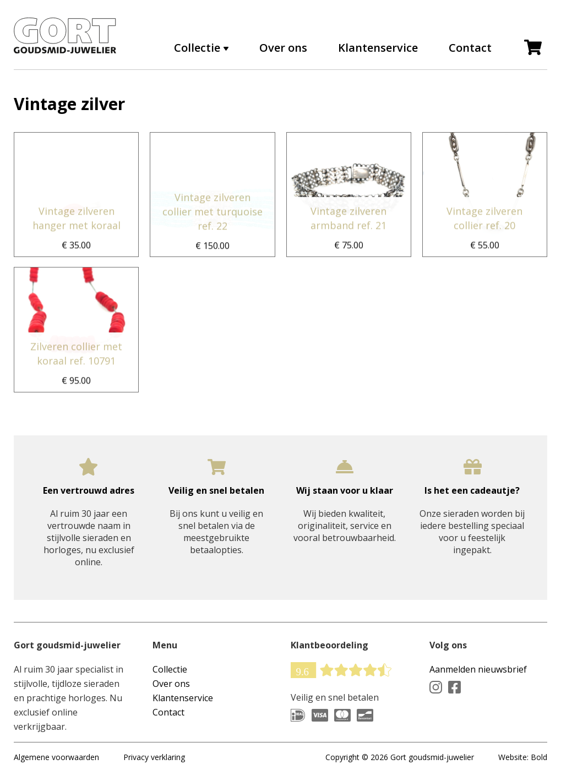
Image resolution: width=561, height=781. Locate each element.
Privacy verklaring (154, 757)
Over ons (283, 48)
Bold (539, 757)
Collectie (197, 48)
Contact (470, 48)
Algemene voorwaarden (56, 757)
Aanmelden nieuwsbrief (478, 669)
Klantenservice (378, 48)
